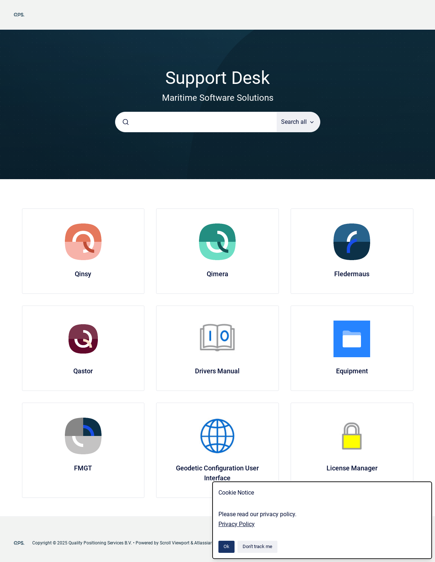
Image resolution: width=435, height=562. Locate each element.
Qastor (83, 371)
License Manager (352, 468)
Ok (226, 546)
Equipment (352, 371)
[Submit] (126, 122)
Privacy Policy (236, 524)
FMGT (83, 468)
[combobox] (196, 122)
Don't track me (257, 546)
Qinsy (83, 274)
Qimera (217, 274)
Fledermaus (351, 274)
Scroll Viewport (175, 543)
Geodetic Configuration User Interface (217, 473)
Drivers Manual (217, 371)
